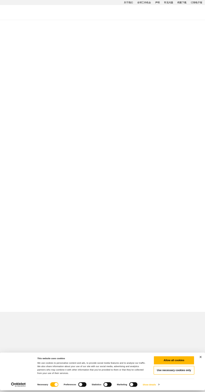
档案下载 (181, 2)
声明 (157, 2)
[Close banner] (201, 359)
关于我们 (128, 2)
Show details (149, 386)
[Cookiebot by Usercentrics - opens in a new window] (18, 386)
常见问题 (168, 2)
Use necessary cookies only (174, 372)
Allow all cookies (174, 362)
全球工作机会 (144, 2)
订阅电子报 (196, 2)
